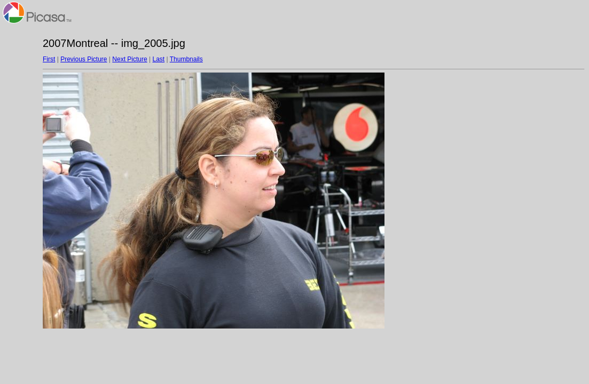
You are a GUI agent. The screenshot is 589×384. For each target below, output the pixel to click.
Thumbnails (186, 59)
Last (158, 59)
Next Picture (129, 59)
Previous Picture (83, 59)
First (49, 59)
